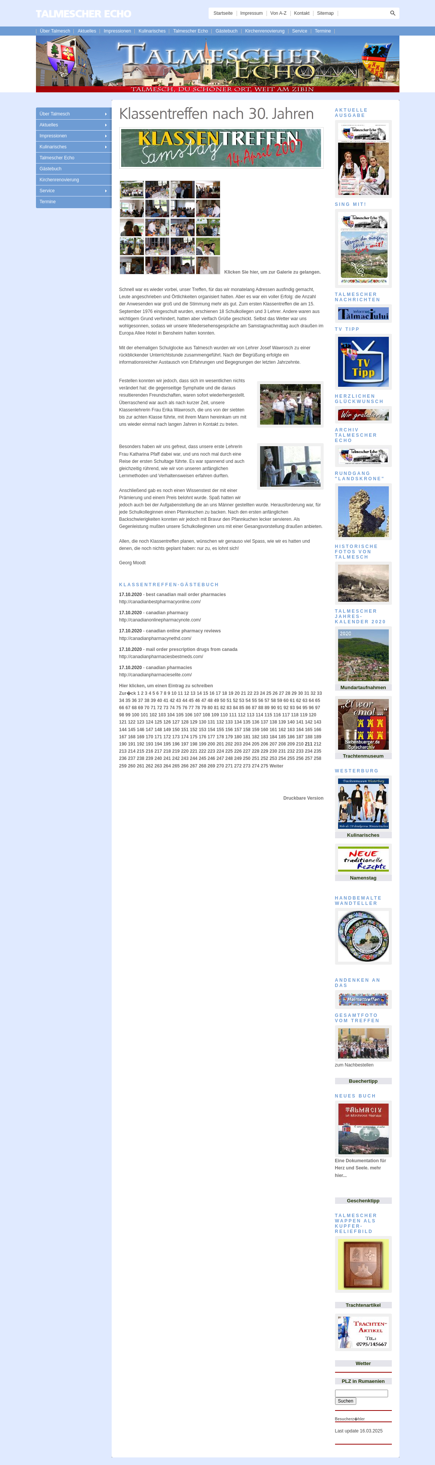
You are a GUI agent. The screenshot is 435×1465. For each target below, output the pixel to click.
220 (185, 751)
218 (167, 751)
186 (291, 737)
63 (304, 700)
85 (241, 707)
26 (275, 693)
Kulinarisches (152, 31)
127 (176, 722)
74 (172, 707)
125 (158, 722)
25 (268, 693)
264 (167, 766)
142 (308, 722)
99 (127, 715)
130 (202, 722)
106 (188, 715)
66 (121, 707)
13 (192, 693)
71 (153, 707)
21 (243, 693)
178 (220, 737)
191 (132, 744)
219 (176, 751)
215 (140, 751)
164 (300, 729)
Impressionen (117, 31)
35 (127, 700)
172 (167, 737)
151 (185, 729)
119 (303, 715)
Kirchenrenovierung (265, 31)
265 (176, 766)
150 (176, 729)
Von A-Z (278, 13)
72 (159, 707)
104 (171, 715)
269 (211, 766)
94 (298, 707)
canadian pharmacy (167, 612)
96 (311, 707)
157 (238, 729)
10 (174, 693)
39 (153, 700)
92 (286, 707)
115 (268, 715)
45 (191, 700)
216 (149, 751)
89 (267, 707)
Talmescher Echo (190, 31)
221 (194, 751)
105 (180, 715)
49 (216, 700)
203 (238, 744)
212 (317, 744)
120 (312, 715)
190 (123, 744)
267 (194, 766)
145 (132, 729)
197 (185, 744)
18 (224, 693)
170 (149, 737)
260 (132, 766)
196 (176, 744)
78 (197, 707)
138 (273, 722)
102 (153, 715)
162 (282, 729)
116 (277, 715)
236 (123, 758)
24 (262, 693)
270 (220, 766)
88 (260, 707)
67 (127, 707)
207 (273, 744)
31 (306, 693)
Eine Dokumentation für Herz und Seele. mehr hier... (360, 1168)
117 (286, 715)
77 (191, 707)
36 (134, 700)
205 (255, 744)
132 (220, 722)
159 (255, 729)
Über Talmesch (55, 31)
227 (247, 751)
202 (229, 744)
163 (291, 729)
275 (264, 766)
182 (255, 737)
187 (300, 737)
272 (238, 766)
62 (298, 700)
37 (140, 700)
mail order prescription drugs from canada (191, 649)
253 (273, 758)
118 (295, 715)
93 (292, 707)
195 (167, 744)
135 (247, 722)
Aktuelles (87, 31)
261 (140, 766)
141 (300, 722)
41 (165, 700)
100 (135, 715)
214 (132, 751)
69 (140, 707)
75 (178, 707)
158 (247, 729)
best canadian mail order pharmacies (186, 594)
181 (247, 737)
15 (205, 693)
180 (238, 737)
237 (132, 758)
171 (158, 737)
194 (158, 744)
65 (317, 700)
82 (222, 707)
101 (144, 715)
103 (162, 715)
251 (255, 758)
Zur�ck (127, 693)
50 (222, 700)
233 (300, 751)
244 (194, 758)
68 (134, 707)
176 (202, 737)
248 (229, 758)
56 (260, 700)
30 (300, 693)
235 (317, 751)
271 (229, 766)
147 (149, 729)
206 (264, 744)
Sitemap (325, 13)
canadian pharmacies (169, 667)
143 (317, 722)
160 (264, 729)
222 (202, 751)
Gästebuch (226, 31)
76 (184, 707)
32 (312, 693)
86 (248, 707)
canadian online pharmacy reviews (183, 631)
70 (146, 707)
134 (238, 722)
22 (249, 693)
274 (255, 766)
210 (300, 744)
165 (308, 729)
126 (167, 722)
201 (220, 744)
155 (220, 729)
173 (176, 737)
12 (186, 693)
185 (282, 737)
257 (308, 758)
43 (178, 700)
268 (202, 766)
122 (132, 722)
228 (255, 751)
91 (279, 707)
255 (291, 758)
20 (237, 693)
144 (123, 729)
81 (216, 707)
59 (279, 700)
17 (218, 693)
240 (158, 758)
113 (250, 715)
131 (211, 722)
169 (140, 737)
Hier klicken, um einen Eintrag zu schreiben (166, 685)
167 (123, 737)
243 (185, 758)
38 (146, 700)
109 (215, 715)
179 (229, 737)
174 (185, 737)
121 (123, 722)
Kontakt (302, 13)
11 (180, 693)
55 (254, 700)
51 (228, 700)
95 (304, 707)
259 (123, 766)
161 (273, 729)
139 (282, 722)
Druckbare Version (303, 798)
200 (211, 744)
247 (220, 758)
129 (194, 722)
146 (140, 729)
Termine (323, 31)
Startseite (223, 13)
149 (167, 729)
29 (294, 693)
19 (230, 693)
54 (248, 700)
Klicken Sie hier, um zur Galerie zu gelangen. (273, 272)
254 (282, 758)
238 (140, 758)
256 (300, 758)
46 (197, 700)
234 (308, 751)
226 (238, 751)
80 (209, 707)
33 (319, 693)
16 (211, 693)
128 (185, 722)
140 (291, 722)
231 (282, 751)
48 (209, 700)
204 (247, 744)
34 (121, 700)
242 (176, 758)
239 (149, 758)
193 (149, 744)
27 (281, 693)
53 (241, 700)
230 (273, 751)
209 (291, 744)
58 (273, 700)
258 (317, 758)
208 (282, 744)
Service (299, 31)
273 (247, 766)
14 (199, 693)
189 (317, 737)
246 (211, 758)
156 (229, 729)
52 (235, 700)
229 (264, 751)
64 (311, 700)
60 (286, 700)
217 (158, 751)
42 (172, 700)
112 (241, 715)
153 (202, 729)
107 (197, 715)
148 (158, 729)
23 (256, 693)
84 (235, 707)
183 (264, 737)
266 (185, 766)
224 (220, 751)
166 (317, 729)
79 (203, 707)
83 (228, 707)
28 (287, 693)
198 (194, 744)
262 (149, 766)
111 (233, 715)
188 (308, 737)
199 (202, 744)
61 (292, 700)
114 (259, 715)
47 (203, 700)
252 (264, 758)
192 (140, 744)
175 (194, 737)
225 (229, 751)
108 (206, 715)
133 (229, 722)
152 (194, 729)
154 (211, 729)
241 (167, 758)
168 (132, 737)
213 (123, 751)
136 (255, 722)
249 (238, 758)
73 (165, 707)
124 (149, 722)
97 (317, 707)
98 (121, 715)
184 (273, 737)
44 (184, 700)
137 (264, 722)
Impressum (251, 13)
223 (211, 751)
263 (158, 766)
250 (247, 758)
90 (273, 707)
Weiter (276, 766)
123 (140, 722)
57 (267, 700)
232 (291, 751)
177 (211, 737)
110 (224, 715)
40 (159, 700)
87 (254, 707)
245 (202, 758)
